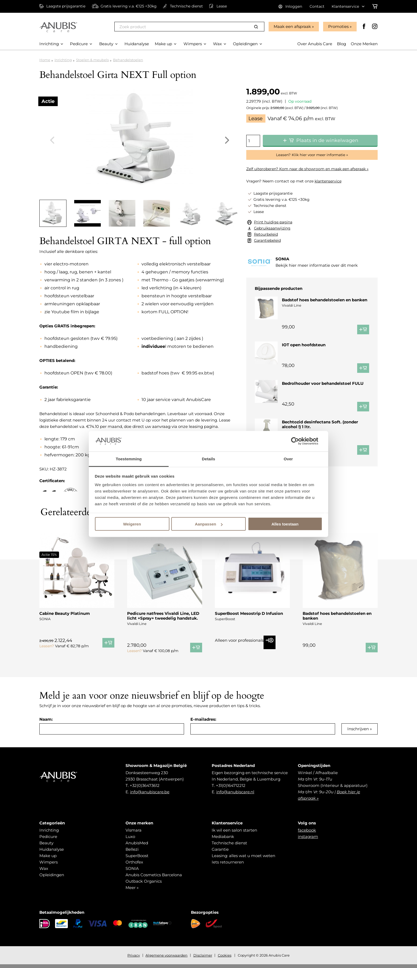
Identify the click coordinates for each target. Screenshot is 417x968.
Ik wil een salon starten (234, 833)
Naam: (46, 722)
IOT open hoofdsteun (304, 344)
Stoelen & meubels (92, 60)
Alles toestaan (285, 524)
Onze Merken (364, 43)
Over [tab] (288, 458)
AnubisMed (137, 846)
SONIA (132, 872)
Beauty (46, 846)
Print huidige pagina (273, 222)
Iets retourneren (228, 865)
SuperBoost (137, 859)
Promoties (338, 26)
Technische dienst (229, 846)
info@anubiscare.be (149, 795)
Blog (341, 43)
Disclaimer (202, 959)
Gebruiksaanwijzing (272, 228)
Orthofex (134, 865)
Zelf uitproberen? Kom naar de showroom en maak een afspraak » (307, 168)
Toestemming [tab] (129, 458)
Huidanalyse (51, 853)
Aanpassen (209, 524)
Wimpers (48, 865)
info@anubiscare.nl (235, 795)
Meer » (132, 891)
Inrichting (63, 60)
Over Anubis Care (314, 43)
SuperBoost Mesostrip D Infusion (249, 617)
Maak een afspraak (292, 26)
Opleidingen (51, 878)
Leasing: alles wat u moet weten (243, 859)
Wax (43, 872)
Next (227, 140)
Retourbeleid (266, 234)
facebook (307, 833)
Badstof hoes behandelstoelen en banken (324, 299)
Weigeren (132, 524)
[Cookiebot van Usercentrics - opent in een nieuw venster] (299, 441)
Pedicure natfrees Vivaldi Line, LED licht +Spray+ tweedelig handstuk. (163, 619)
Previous (52, 140)
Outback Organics (144, 884)
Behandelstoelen (128, 60)
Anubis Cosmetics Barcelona (154, 878)
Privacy (133, 959)
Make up (48, 859)
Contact (317, 6)
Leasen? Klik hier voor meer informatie (310, 155)
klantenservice (328, 181)
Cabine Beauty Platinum (64, 617)
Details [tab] (208, 458)
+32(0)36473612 (145, 789)
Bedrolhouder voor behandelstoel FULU (323, 389)
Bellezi (132, 853)
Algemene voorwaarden (166, 959)
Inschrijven (358, 732)
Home (44, 60)
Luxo (130, 840)
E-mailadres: (203, 722)
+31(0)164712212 (230, 789)
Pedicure (48, 840)
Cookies (224, 959)
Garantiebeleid (267, 240)
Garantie (220, 853)
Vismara (133, 833)
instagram (308, 840)
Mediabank (223, 840)
